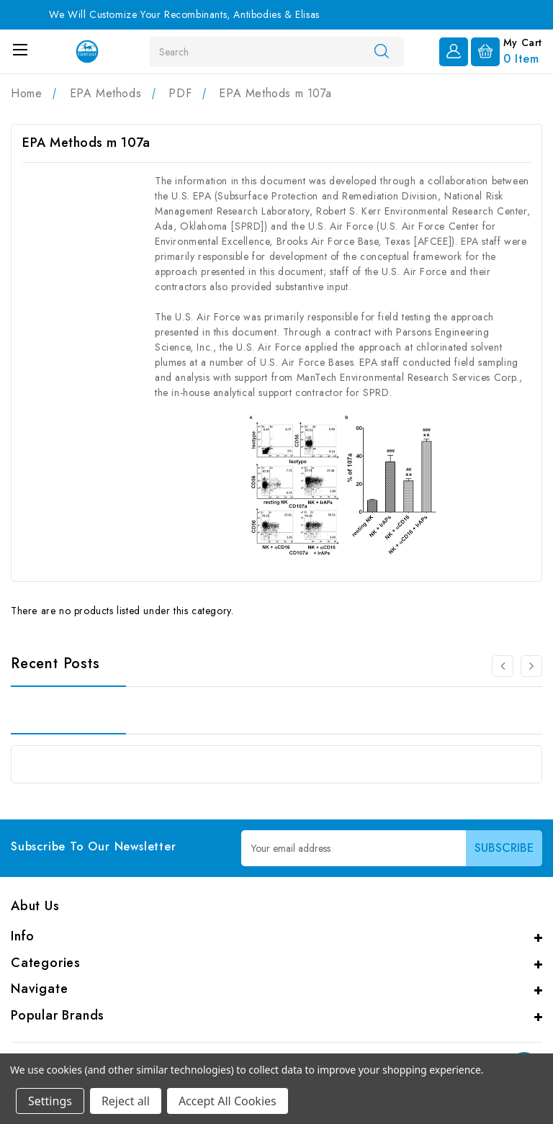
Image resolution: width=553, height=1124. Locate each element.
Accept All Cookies (227, 1101)
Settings (50, 1101)
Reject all (126, 1101)
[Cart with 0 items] (506, 50)
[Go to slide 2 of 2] (502, 666)
